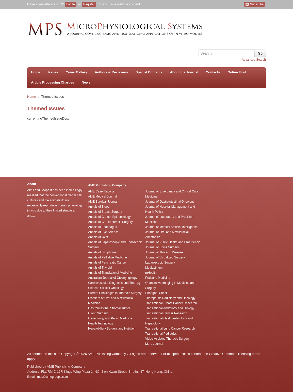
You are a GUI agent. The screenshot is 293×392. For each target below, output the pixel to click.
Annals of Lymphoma (102, 252)
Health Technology (100, 323)
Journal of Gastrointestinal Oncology (169, 201)
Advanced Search (254, 59)
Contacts (213, 72)
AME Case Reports (101, 191)
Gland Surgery (98, 313)
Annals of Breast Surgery (105, 212)
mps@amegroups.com (52, 377)
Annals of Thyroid (100, 267)
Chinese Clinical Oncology (106, 288)
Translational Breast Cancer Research (171, 303)
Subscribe (255, 4)
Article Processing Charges (52, 82)
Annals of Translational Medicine (110, 272)
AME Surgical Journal (102, 201)
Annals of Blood (98, 206)
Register (89, 4)
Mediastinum (153, 267)
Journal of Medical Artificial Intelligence (171, 227)
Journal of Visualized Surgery (165, 257)
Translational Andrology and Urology (169, 308)
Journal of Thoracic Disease (164, 252)
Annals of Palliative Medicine (107, 257)
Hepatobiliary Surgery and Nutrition (112, 328)
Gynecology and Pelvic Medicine (110, 318)
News (86, 82)
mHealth (151, 272)
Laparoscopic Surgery (160, 262)
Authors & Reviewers (111, 72)
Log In (70, 4)
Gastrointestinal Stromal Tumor (109, 308)
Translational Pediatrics (161, 333)
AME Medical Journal (102, 196)
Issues (53, 72)
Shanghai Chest (156, 293)
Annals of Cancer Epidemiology (109, 217)
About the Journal (184, 72)
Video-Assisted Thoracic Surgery (167, 338)
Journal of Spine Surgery (162, 247)
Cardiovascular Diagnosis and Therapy (114, 283)
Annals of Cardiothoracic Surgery (110, 222)
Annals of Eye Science (103, 232)
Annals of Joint (98, 237)
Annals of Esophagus (102, 227)
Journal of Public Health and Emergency (172, 242)
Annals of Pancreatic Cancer (107, 262)
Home (35, 72)
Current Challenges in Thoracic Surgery (115, 293)
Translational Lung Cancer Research (170, 328)
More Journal (154, 344)
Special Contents (149, 72)
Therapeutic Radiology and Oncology (170, 298)
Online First (236, 72)
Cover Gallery (76, 72)
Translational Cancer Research (166, 313)
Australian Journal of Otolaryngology (112, 278)
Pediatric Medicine (157, 278)
